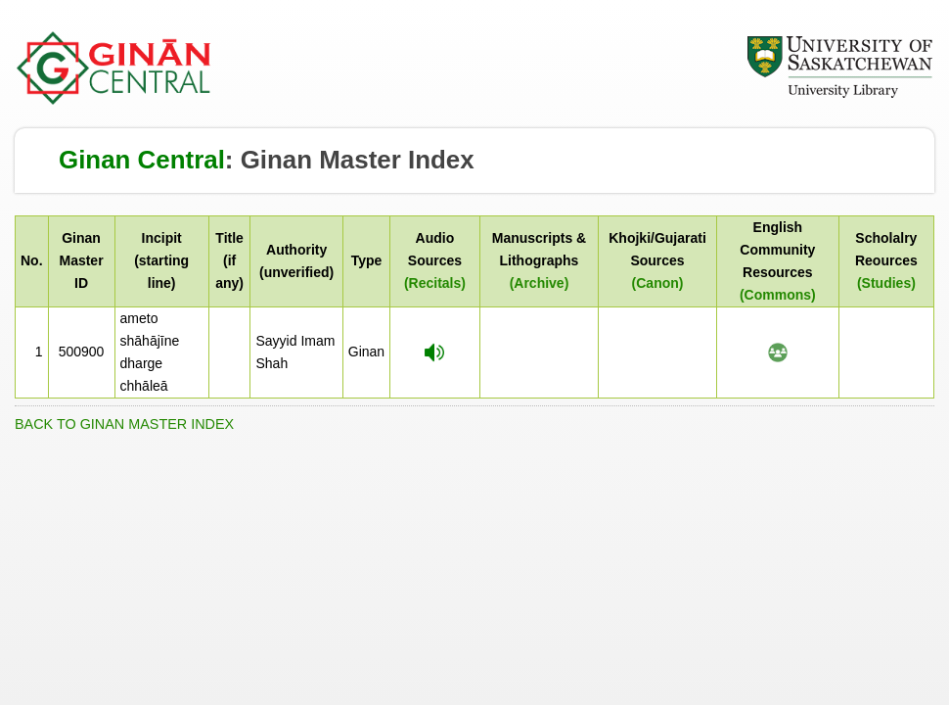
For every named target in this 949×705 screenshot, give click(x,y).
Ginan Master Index (357, 159)
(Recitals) (435, 283)
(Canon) (658, 283)
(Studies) (886, 283)
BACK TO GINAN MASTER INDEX (124, 424)
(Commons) (778, 295)
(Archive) (539, 283)
